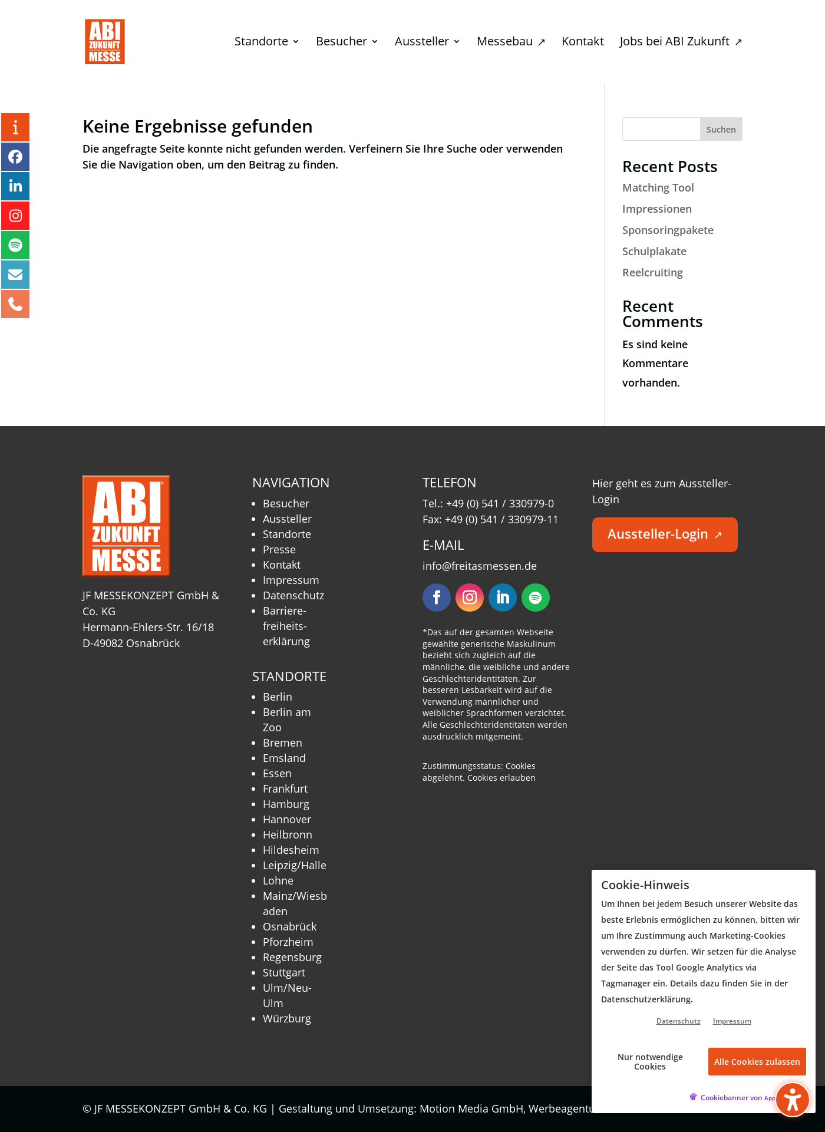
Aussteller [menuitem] (422, 43)
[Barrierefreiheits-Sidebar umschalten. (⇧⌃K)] (792, 1099)
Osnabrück (289, 926)
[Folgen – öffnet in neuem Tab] (437, 597)
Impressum (291, 580)
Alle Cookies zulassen (757, 1061)
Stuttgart (284, 972)
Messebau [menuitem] (511, 43)
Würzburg (287, 1018)
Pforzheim (288, 942)
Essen (277, 773)
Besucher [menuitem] (341, 43)
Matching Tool (658, 187)
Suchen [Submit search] (721, 129)
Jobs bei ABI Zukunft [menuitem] (681, 43)
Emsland (284, 758)
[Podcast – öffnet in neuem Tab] (15, 245)
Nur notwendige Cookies (650, 1061)
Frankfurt (285, 788)
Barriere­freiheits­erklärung (286, 625)
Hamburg (286, 804)
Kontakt (282, 564)
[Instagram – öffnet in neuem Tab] (15, 216)
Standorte (287, 534)
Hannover (287, 819)
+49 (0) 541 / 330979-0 (500, 503)
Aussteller (287, 518)
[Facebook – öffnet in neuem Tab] (15, 157)
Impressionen (657, 209)
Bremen (282, 742)
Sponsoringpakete (668, 230)
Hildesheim (291, 850)
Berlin (277, 696)
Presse (279, 549)
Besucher (286, 503)
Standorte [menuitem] (261, 43)
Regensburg (292, 957)
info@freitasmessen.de (480, 566)
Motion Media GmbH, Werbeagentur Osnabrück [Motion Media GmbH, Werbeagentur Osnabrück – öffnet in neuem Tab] (544, 1108)
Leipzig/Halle (294, 865)
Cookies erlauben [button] (501, 777)
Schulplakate (654, 251)
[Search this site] (682, 129)
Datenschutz (293, 595)
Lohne (278, 880)
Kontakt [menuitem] (583, 43)
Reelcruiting (652, 272)
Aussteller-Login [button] (665, 533)
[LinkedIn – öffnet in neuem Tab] (15, 186)
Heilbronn (287, 834)
